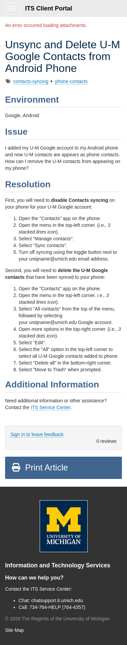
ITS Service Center (51, 407)
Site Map (14, 630)
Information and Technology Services (57, 565)
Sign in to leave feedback (36, 434)
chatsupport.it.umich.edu (57, 600)
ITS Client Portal (48, 8)
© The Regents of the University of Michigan (57, 618)
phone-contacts (71, 81)
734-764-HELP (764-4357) (57, 607)
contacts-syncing (30, 81)
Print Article (39, 467)
